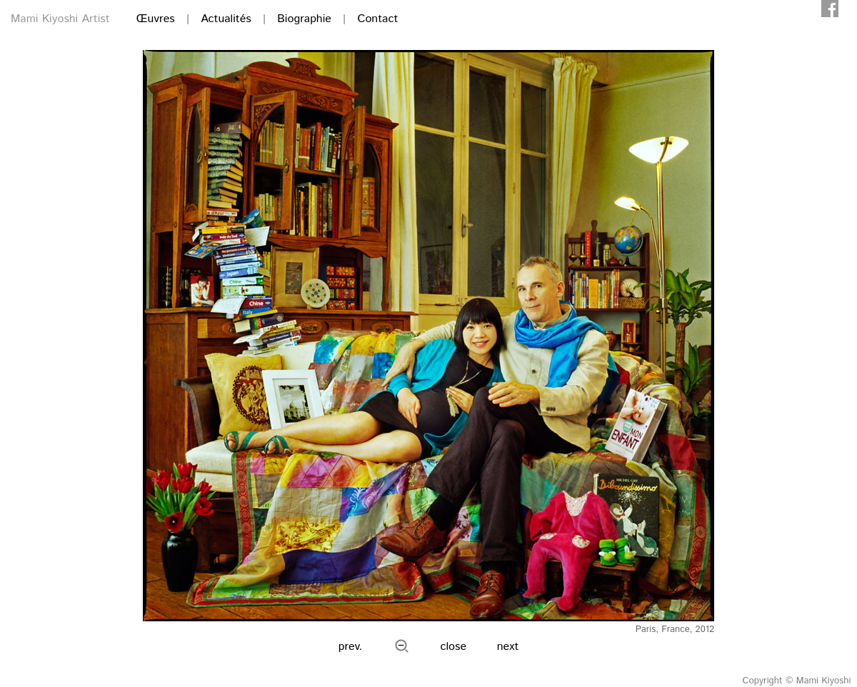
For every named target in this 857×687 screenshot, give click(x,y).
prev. (351, 646)
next (508, 646)
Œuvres (155, 19)
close (454, 646)
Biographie (304, 19)
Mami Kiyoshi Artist (60, 19)
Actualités (226, 19)
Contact (377, 19)
